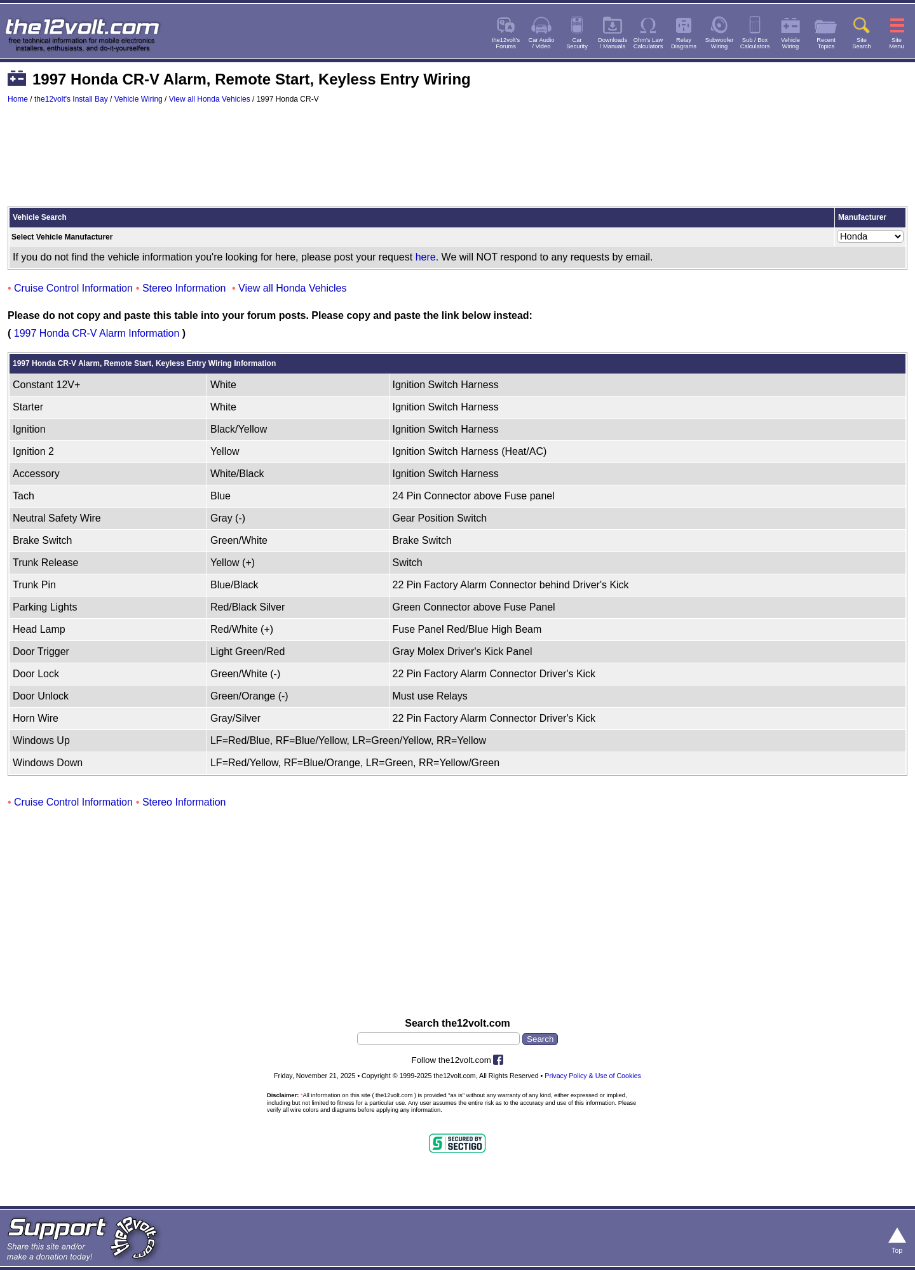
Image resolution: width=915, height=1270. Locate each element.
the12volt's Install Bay (71, 99)
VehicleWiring (790, 43)
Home (18, 99)
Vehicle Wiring (138, 99)
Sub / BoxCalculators (755, 43)
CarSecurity (577, 43)
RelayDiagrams (683, 43)
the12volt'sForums (506, 43)
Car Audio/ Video (542, 43)
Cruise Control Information (73, 288)
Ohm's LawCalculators (648, 43)
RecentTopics (826, 43)
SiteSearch (861, 43)
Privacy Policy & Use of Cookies (593, 1075)
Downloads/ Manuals (612, 43)
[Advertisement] (457, 161)
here (426, 257)
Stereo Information (184, 288)
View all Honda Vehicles (209, 99)
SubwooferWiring (719, 43)
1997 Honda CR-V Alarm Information (97, 333)
